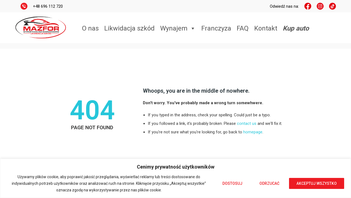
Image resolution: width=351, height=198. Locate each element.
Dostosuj (232, 183)
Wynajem (178, 28)
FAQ (243, 28)
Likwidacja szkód (129, 28)
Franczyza (216, 28)
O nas (90, 28)
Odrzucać (269, 183)
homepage (252, 132)
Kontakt (265, 28)
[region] (175, 178)
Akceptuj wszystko (316, 183)
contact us (246, 123)
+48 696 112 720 (48, 6)
